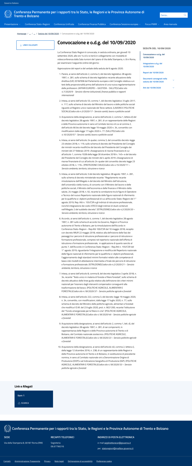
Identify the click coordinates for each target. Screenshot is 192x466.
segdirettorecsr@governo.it (117, 443)
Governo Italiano (11, 3)
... (30, 33)
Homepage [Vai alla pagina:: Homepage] (21, 33)
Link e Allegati (28, 45)
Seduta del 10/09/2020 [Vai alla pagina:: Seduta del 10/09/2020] (48, 33)
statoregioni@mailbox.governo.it (117, 448)
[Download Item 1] (23, 402)
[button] (159, 55)
